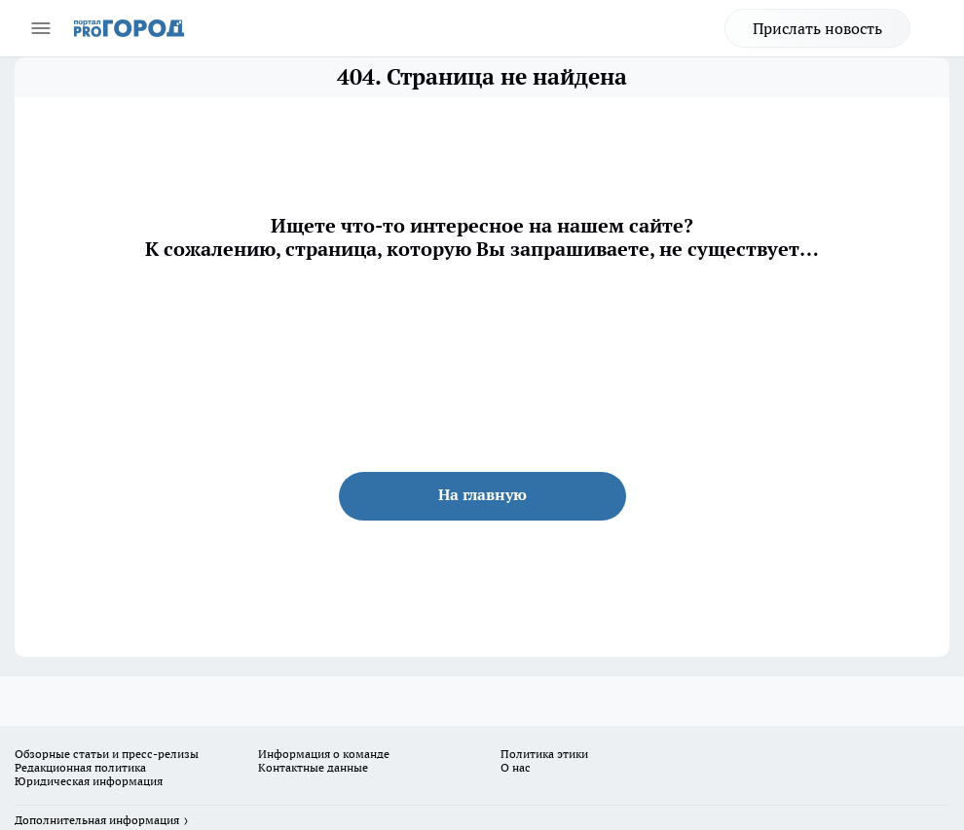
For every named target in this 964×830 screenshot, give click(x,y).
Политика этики (544, 753)
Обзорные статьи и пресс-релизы (107, 753)
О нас (516, 767)
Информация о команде (323, 753)
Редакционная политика (80, 767)
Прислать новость (817, 28)
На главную (482, 494)
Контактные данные (313, 767)
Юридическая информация (89, 781)
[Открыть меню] (41, 28)
